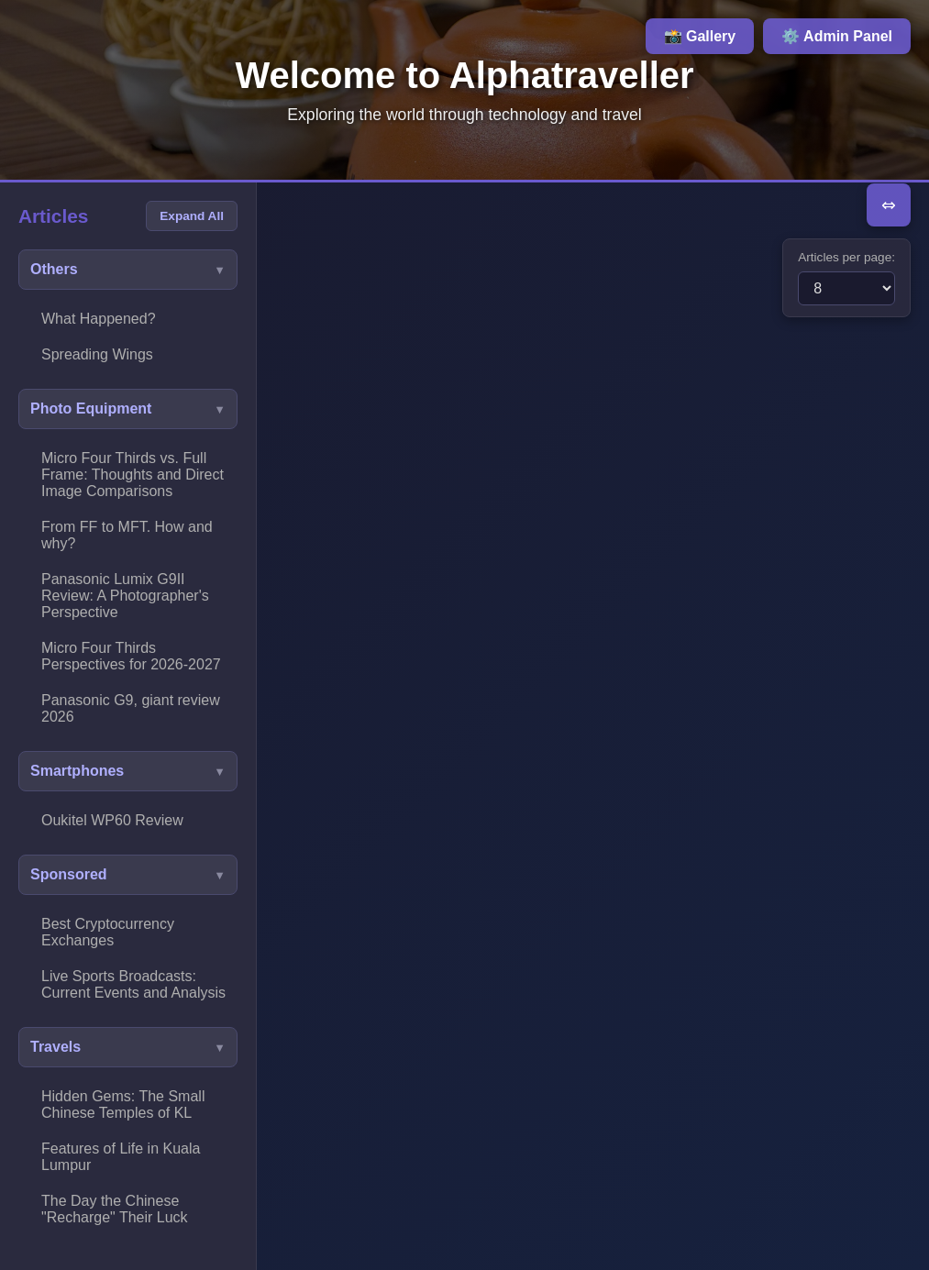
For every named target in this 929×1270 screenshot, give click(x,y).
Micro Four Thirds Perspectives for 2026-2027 (131, 656)
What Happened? (98, 318)
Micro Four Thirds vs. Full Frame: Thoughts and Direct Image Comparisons (132, 474)
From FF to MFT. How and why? (127, 535)
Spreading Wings (97, 354)
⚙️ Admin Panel (836, 36)
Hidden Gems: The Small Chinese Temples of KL (123, 1104)
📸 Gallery (700, 36)
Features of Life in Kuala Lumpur (120, 1157)
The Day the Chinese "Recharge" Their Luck (114, 1209)
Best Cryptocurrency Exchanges (107, 932)
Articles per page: (846, 257)
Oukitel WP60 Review (112, 820)
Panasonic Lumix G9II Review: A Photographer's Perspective (125, 595)
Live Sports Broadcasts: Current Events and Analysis (133, 984)
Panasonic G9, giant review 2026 (130, 708)
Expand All (192, 216)
